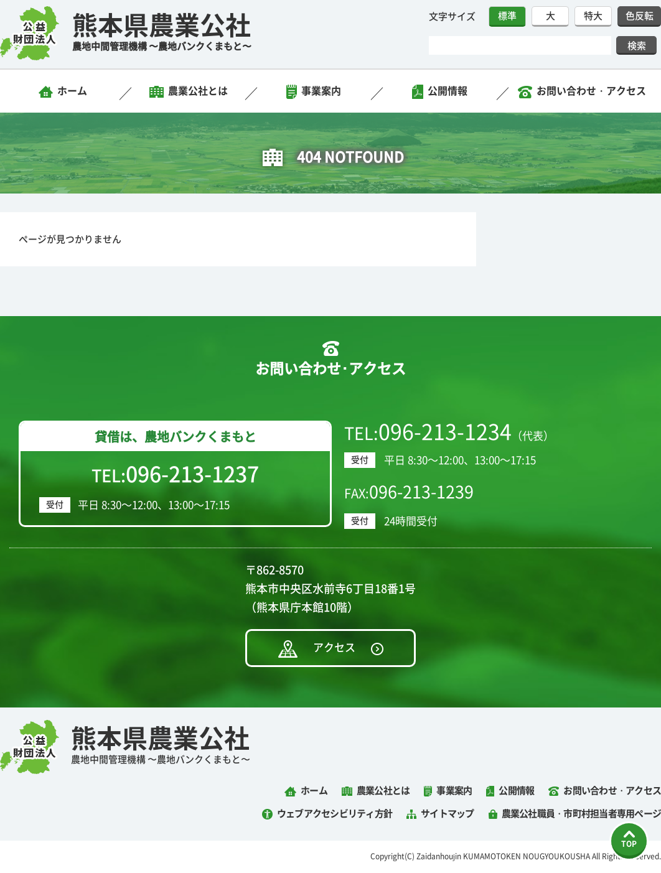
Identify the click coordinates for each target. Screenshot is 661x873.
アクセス (334, 647)
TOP (629, 843)
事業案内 (321, 91)
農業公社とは (198, 91)
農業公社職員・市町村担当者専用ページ (582, 813)
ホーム (72, 91)
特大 (593, 16)
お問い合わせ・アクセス (591, 91)
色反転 (640, 16)
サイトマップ (447, 813)
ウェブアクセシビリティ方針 (334, 813)
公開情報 (447, 91)
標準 (507, 16)
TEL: (175, 474)
